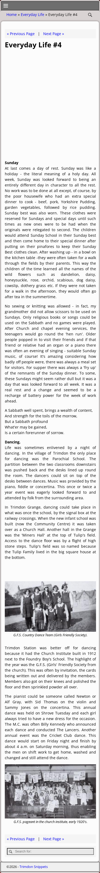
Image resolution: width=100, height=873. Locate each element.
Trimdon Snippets (33, 866)
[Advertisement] (50, 103)
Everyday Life (32, 14)
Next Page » (53, 33)
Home (11, 14)
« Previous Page (21, 33)
